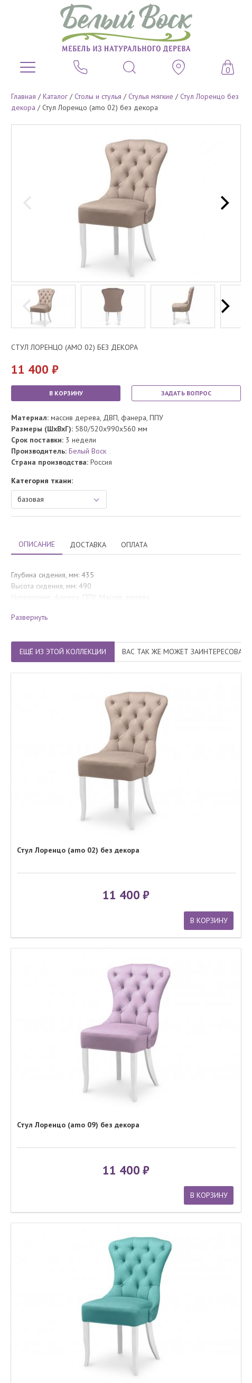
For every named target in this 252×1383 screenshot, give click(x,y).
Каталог (55, 96)
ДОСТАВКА (88, 544)
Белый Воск (87, 451)
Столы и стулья (98, 96)
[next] (223, 203)
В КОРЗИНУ (66, 393)
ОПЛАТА (134, 544)
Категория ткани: (42, 480)
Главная (23, 96)
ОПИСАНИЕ (36, 544)
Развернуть (29, 617)
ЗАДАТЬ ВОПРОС (186, 393)
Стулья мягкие (150, 96)
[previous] (28, 203)
